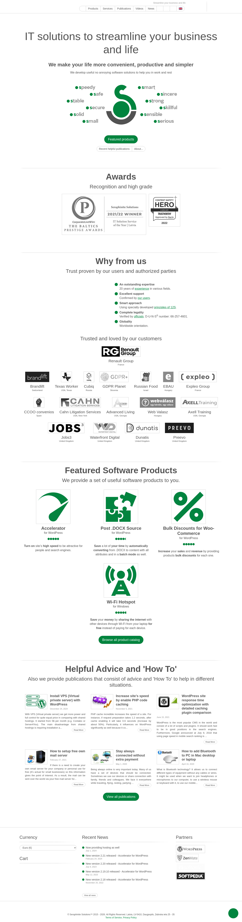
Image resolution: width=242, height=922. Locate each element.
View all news (90, 895)
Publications (124, 8)
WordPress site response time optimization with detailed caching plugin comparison (196, 704)
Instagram (98, 3)
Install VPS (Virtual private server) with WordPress (65, 700)
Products (93, 8)
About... (138, 148)
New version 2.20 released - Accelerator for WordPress (117, 863)
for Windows (121, 606)
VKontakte (132, 3)
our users (144, 298)
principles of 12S (165, 307)
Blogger (123, 3)
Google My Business (81, 3)
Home (82, 8)
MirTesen (136, 3)
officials (139, 316)
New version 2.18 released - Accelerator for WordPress (117, 879)
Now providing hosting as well (102, 847)
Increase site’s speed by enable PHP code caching (132, 700)
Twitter (94, 3)
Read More (78, 730)
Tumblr (115, 3)
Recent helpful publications (114, 148)
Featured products (121, 139)
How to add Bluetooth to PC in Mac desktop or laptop (199, 755)
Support (160, 8)
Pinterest (110, 3)
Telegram (127, 3)
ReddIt (102, 3)
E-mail (148, 3)
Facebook (89, 3)
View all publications (121, 797)
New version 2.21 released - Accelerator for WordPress (117, 855)
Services (108, 8)
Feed (144, 3)
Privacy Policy (130, 917)
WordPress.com (119, 3)
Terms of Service (113, 917)
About (166, 8)
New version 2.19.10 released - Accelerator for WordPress (119, 871)
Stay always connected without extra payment (130, 755)
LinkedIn (106, 3)
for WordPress (53, 532)
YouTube (85, 3)
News (151, 8)
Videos (139, 8)
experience (142, 288)
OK (140, 3)
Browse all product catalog (121, 640)
